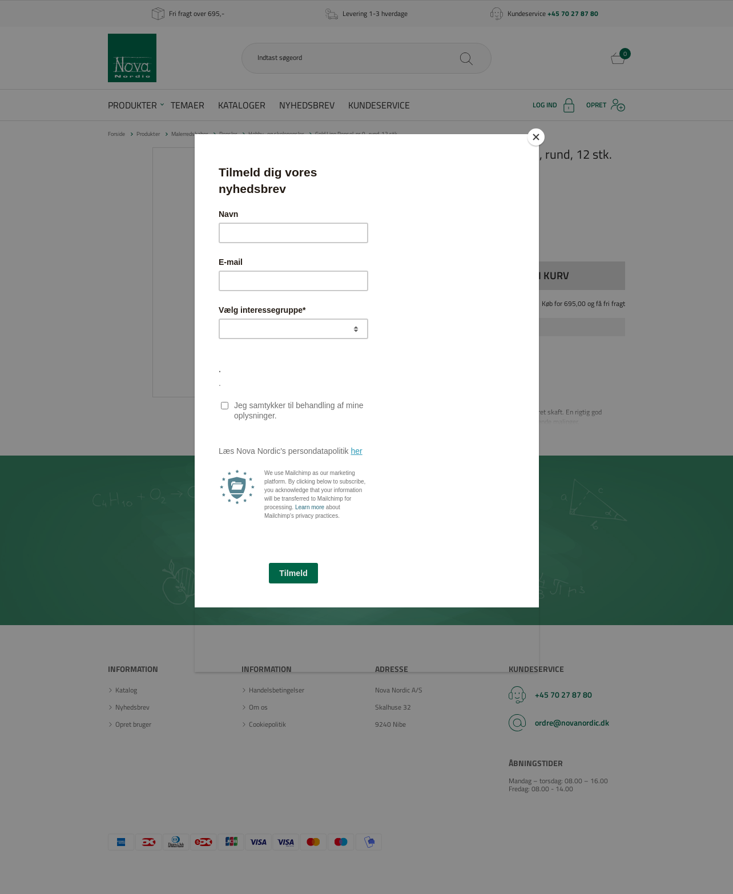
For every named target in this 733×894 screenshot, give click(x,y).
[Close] (536, 137)
